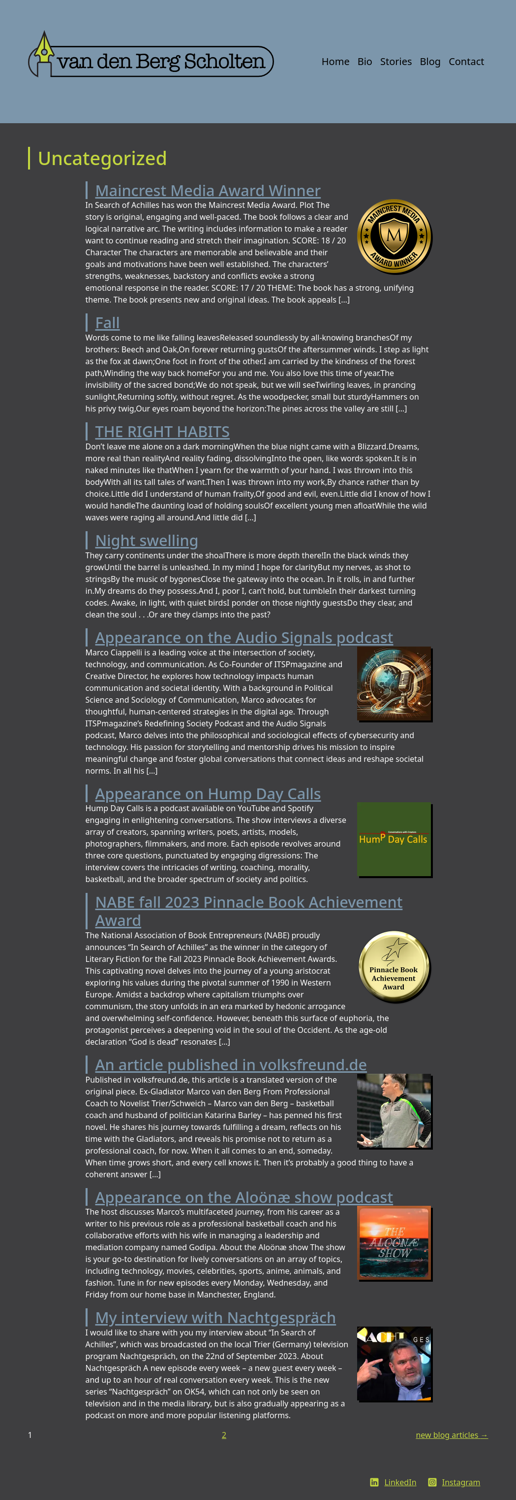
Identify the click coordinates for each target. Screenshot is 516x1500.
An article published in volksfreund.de (231, 1064)
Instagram (461, 1482)
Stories (396, 61)
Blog (430, 61)
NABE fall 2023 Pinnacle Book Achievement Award (249, 910)
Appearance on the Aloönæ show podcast (244, 1197)
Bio (365, 61)
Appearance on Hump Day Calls (208, 793)
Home (336, 61)
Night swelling (147, 540)
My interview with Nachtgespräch (215, 1317)
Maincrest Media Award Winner (208, 190)
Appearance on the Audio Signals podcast (244, 637)
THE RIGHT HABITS (162, 431)
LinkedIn (400, 1482)
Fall (107, 322)
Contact (466, 61)
